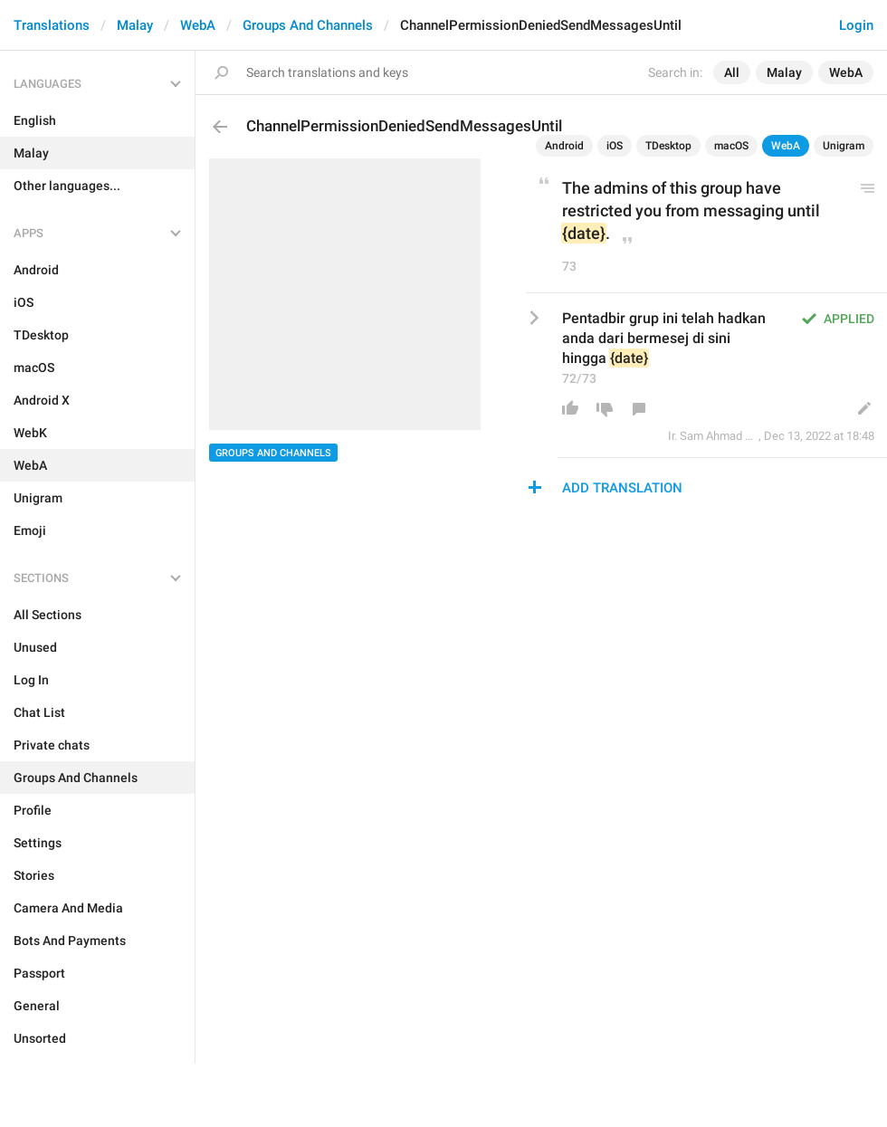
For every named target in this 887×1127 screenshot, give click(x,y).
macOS (731, 145)
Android (564, 145)
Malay (135, 25)
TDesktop (668, 145)
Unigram (843, 145)
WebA (197, 25)
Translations (52, 25)
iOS (614, 145)
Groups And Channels (308, 25)
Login (856, 25)
